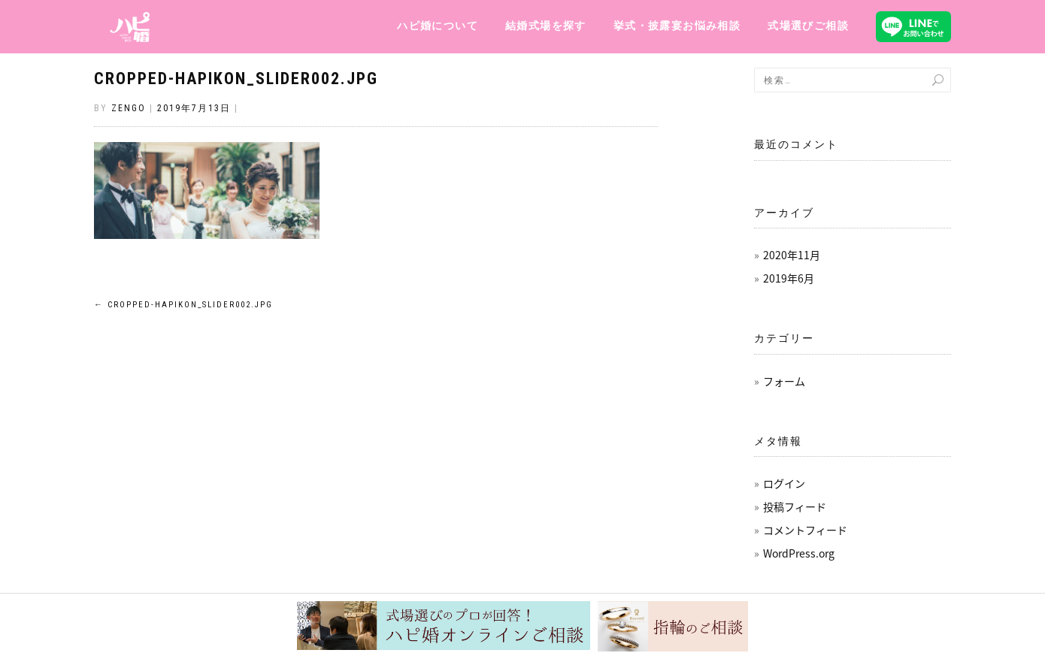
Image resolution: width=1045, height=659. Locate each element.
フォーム (784, 380)
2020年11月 (791, 254)
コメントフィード (805, 529)
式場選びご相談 (808, 26)
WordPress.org (798, 553)
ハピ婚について (437, 26)
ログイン (784, 483)
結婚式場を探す (545, 26)
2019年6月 (788, 278)
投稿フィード (794, 506)
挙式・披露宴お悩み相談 (677, 26)
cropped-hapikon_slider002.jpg (236, 78)
